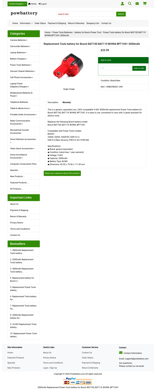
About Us (14, 204)
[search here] (85, 14)
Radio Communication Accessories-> (20, 122)
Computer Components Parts (23, 164)
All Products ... (16, 189)
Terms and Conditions (20, 229)
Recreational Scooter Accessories (19, 131)
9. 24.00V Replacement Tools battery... (23, 325)
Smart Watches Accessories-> (23, 141)
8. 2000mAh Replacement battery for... (22, 316)
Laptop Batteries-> (18, 52)
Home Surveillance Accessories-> (18, 156)
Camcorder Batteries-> (20, 46)
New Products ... (17, 176)
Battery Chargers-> (18, 59)
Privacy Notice (16, 222)
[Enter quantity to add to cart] (116, 68)
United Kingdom (16, 4)
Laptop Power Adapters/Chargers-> (19, 85)
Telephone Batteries (19, 102)
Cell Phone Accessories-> (21, 77)
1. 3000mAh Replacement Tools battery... (22, 251)
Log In (43, 4)
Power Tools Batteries (62, 32)
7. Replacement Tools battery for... (23, 307)
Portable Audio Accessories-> (23, 114)
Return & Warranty (76, 23)
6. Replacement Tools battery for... (23, 298)
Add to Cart (139, 68)
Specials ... (15, 170)
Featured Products (16, 358)
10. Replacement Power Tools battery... (23, 335)
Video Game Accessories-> (22, 148)
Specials (11, 363)
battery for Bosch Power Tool (88, 32)
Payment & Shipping (57, 23)
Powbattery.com (77, 374)
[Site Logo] (31, 13)
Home (32, 4)
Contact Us (106, 23)
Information (25, 23)
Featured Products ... (19, 182)
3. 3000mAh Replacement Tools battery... (22, 270)
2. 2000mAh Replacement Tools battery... (22, 261)
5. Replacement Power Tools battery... (23, 288)
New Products (14, 368)
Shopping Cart (92, 23)
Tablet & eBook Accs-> (20, 108)
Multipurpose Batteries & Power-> (21, 94)
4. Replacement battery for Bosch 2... (22, 279)
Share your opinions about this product (62, 173)
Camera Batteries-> (18, 40)
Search (121, 14)
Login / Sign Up (50, 368)
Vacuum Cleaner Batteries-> (22, 71)
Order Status (40, 23)
